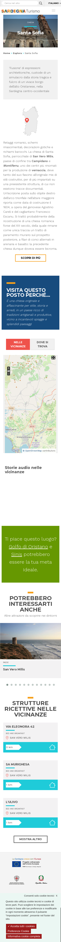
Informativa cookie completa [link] (24, 936)
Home (6, 53)
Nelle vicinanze (18, 344)
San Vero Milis (14, 669)
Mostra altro (30, 839)
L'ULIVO (12, 802)
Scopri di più (30, 257)
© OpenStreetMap (32, 450)
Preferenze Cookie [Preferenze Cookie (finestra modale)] (18, 931)
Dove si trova (42, 344)
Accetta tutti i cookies (21, 926)
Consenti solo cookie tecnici (42, 895)
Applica (40, 3)
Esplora (17, 53)
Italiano (53, 3)
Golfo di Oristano (28, 546)
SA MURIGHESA (17, 764)
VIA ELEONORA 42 (20, 726)
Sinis (16, 554)
